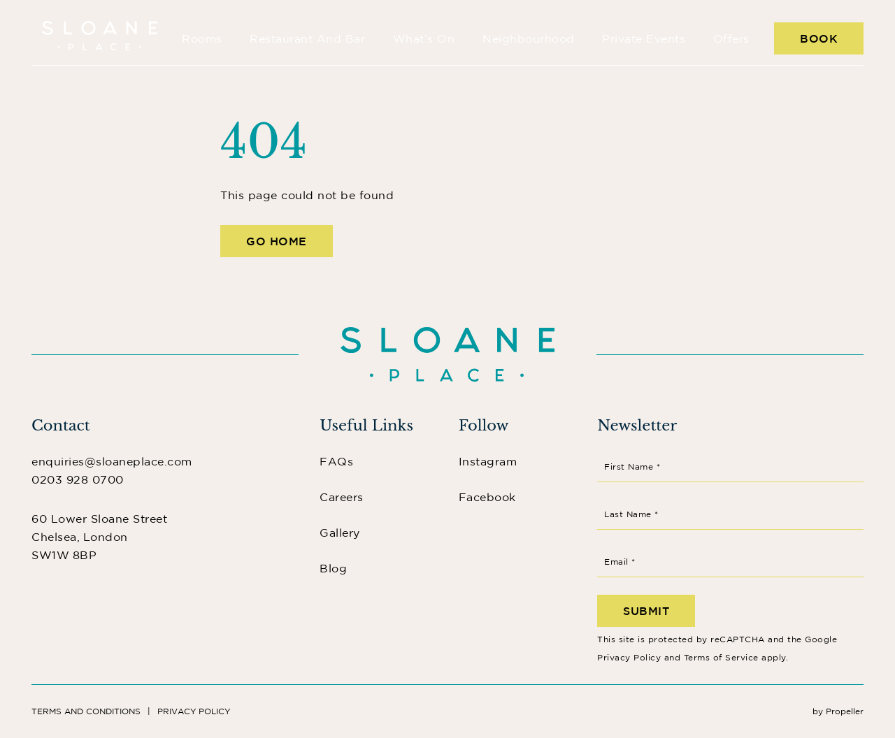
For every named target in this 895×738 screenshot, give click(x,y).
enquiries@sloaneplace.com (111, 461)
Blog (333, 568)
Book (819, 38)
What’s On (424, 38)
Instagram (488, 461)
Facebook (487, 497)
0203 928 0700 (77, 479)
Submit (646, 611)
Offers (731, 38)
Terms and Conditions (86, 711)
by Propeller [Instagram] (838, 711)
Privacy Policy (629, 657)
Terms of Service (721, 657)
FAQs (336, 461)
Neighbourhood (528, 38)
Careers (342, 497)
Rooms (202, 38)
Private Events (643, 38)
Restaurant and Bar (307, 38)
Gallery (340, 533)
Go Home (276, 241)
